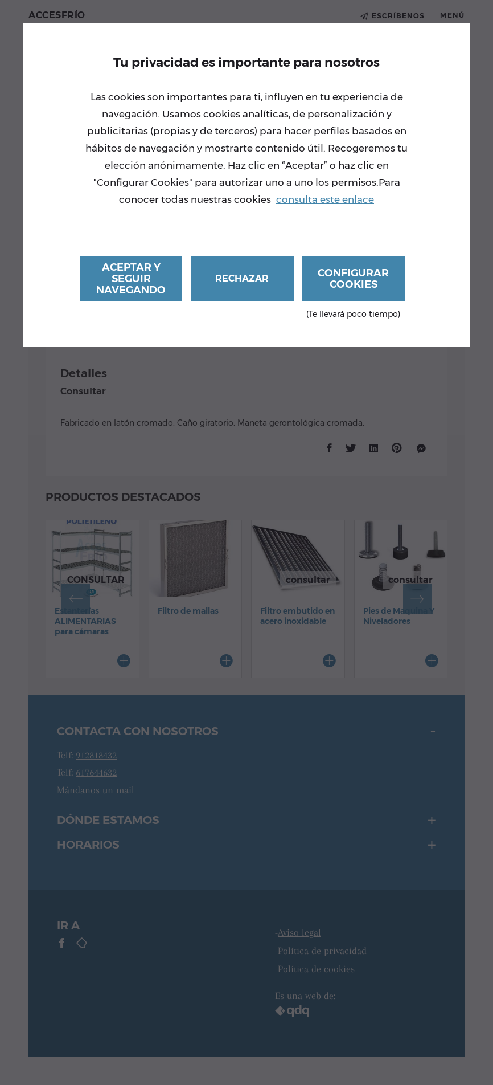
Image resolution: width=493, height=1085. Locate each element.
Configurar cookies (353, 284)
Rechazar (242, 278)
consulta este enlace (325, 199)
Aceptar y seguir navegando (131, 278)
